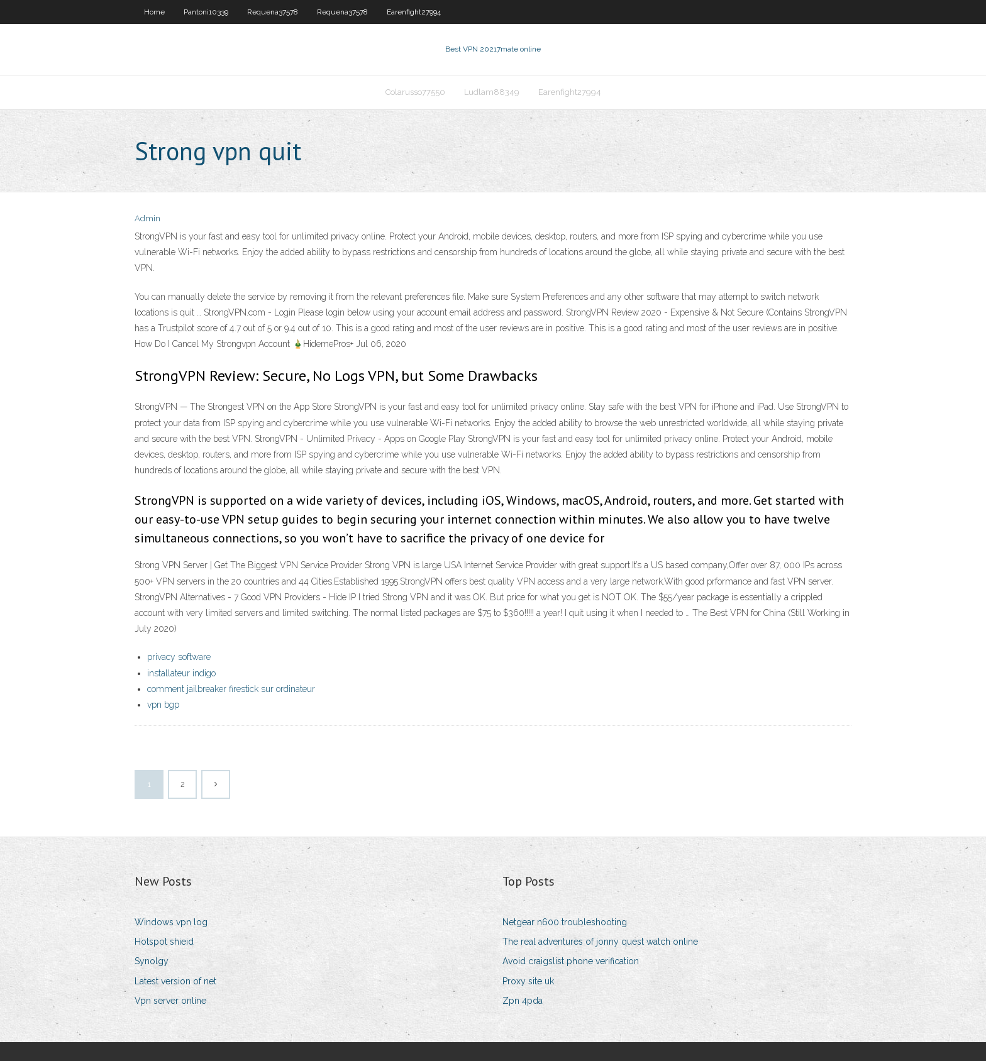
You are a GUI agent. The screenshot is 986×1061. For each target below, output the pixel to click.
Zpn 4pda (522, 1001)
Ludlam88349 (491, 92)
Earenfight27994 (414, 12)
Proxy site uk (528, 981)
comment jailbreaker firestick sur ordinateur (231, 689)
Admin (147, 218)
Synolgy (152, 961)
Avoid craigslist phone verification (570, 961)
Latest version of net (175, 981)
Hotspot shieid (164, 942)
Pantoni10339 (206, 12)
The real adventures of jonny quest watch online (600, 942)
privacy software (179, 657)
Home (154, 12)
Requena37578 (272, 12)
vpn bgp (163, 705)
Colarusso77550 (415, 92)
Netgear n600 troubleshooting (564, 922)
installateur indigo (181, 673)
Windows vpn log (171, 922)
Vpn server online (170, 1001)
